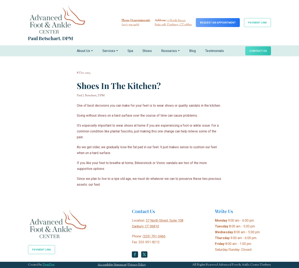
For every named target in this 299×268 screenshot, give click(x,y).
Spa (130, 51)
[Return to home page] (57, 19)
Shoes (147, 51)
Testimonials (214, 51)
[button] (218, 22)
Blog (192, 51)
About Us (83, 51)
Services (108, 51)
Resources (169, 51)
